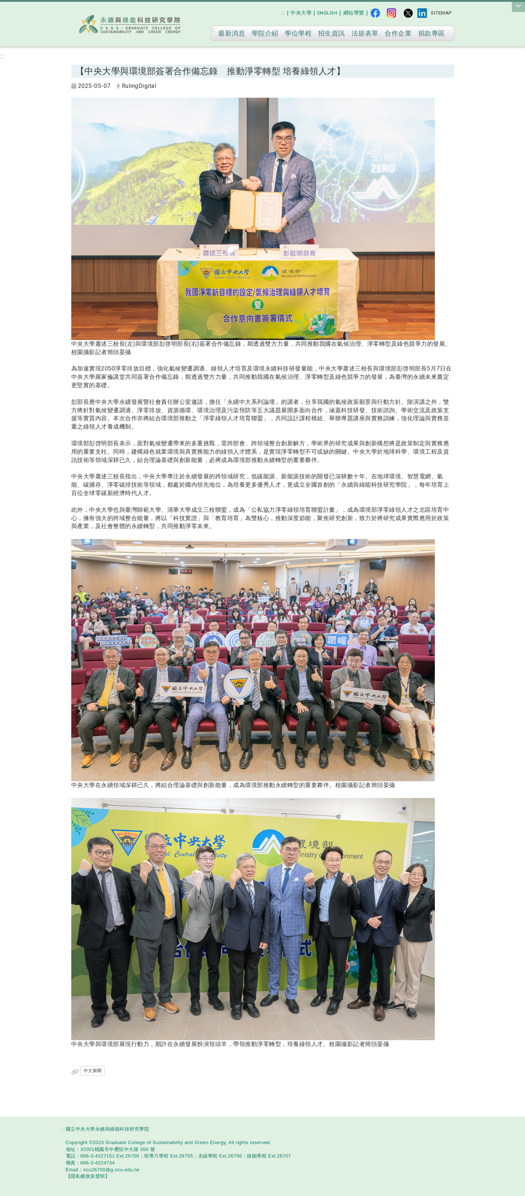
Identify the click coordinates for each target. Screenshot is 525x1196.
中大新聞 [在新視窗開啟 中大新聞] (93, 1070)
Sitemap (441, 13)
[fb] (375, 13)
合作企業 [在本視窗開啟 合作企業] (398, 33)
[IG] (391, 13)
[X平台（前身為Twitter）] (408, 13)
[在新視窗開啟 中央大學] (301, 13)
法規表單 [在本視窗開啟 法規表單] (365, 33)
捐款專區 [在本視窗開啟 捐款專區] (431, 33)
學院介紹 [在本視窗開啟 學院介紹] (265, 33)
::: (283, 13)
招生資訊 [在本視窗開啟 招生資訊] (331, 33)
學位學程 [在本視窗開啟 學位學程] (298, 33)
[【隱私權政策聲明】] (88, 1176)
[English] (328, 13)
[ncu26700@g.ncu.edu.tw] (111, 1169)
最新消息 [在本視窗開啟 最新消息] (231, 33)
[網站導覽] (353, 13)
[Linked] (422, 13)
